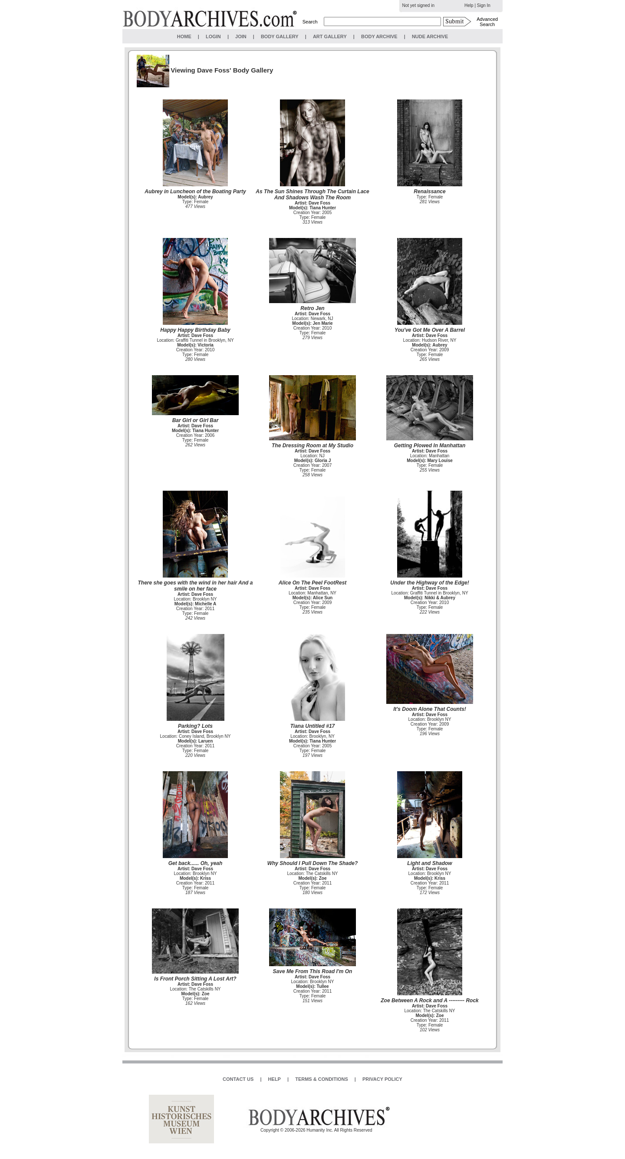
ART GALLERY (330, 36)
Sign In (483, 5)
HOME (184, 36)
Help (469, 5)
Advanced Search (487, 22)
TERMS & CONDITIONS (321, 1079)
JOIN (241, 36)
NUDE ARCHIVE (430, 36)
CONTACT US (238, 1079)
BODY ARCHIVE (379, 36)
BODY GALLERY (280, 36)
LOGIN (213, 36)
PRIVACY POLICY (382, 1079)
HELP (274, 1079)
